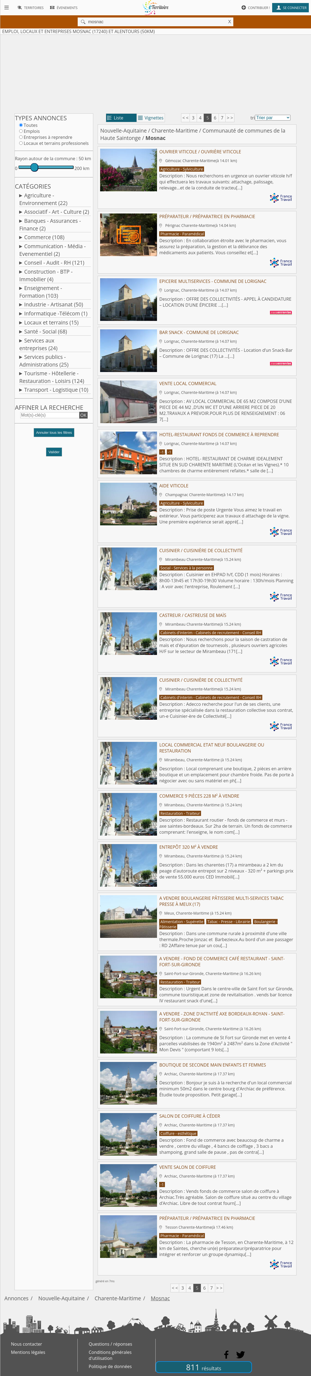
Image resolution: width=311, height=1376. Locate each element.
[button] (54, 434)
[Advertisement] (155, 73)
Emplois (32, 131)
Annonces (16, 1298)
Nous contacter (26, 1344)
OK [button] (83, 415)
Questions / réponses (110, 1344)
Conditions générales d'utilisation (110, 1355)
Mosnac (160, 1298)
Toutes (30, 125)
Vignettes (151, 118)
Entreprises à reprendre (48, 137)
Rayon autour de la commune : (46, 159)
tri (253, 118)
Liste (115, 118)
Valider (54, 452)
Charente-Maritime (175, 130)
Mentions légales (28, 1352)
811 (203, 1367)
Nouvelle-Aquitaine (123, 130)
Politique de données (110, 1366)
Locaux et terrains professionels (56, 143)
